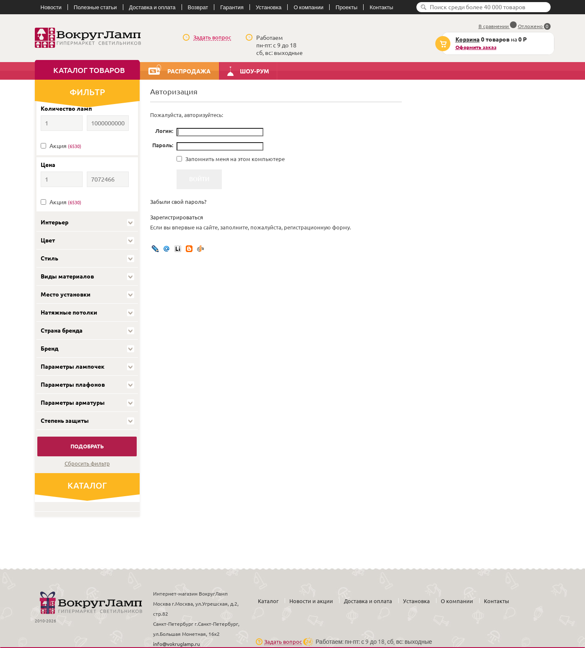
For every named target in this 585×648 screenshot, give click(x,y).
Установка (268, 7)
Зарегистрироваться (176, 217)
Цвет (48, 240)
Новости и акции (311, 601)
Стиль (49, 258)
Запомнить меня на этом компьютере (234, 159)
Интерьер (54, 222)
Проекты (346, 7)
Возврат (198, 7)
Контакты (381, 7)
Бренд (49, 348)
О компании (308, 7)
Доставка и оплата (152, 7)
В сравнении (497, 26)
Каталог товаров (89, 70)
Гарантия (231, 7)
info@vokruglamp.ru (176, 644)
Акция (65, 146)
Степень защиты (65, 420)
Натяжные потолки (69, 312)
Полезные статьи (95, 7)
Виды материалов (67, 276)
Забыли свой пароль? (178, 202)
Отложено (534, 26)
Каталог (268, 601)
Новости (51, 7)
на (484, 43)
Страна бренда (62, 330)
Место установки (66, 294)
